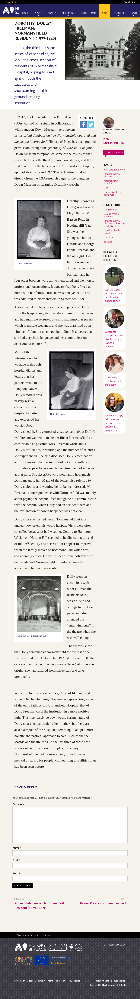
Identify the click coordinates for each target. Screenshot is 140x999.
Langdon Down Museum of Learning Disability (114, 223)
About (133, 13)
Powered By (108, 985)
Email (16, 860)
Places (38, 13)
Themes (108, 242)
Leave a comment (114, 152)
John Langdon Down (114, 169)
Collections (88, 13)
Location (108, 237)
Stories (52, 13)
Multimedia (68, 13)
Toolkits (118, 13)
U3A (106, 188)
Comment (18, 804)
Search (133, 2)
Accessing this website (27, 935)
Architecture (110, 209)
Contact (47, 935)
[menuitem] (25, 10)
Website (17, 873)
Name (16, 847)
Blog (104, 13)
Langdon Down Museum (112, 175)
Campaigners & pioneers (111, 215)
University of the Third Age (112, 193)
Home (25, 13)
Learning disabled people (112, 231)
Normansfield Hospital (111, 182)
